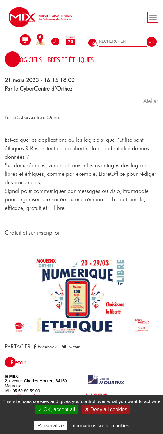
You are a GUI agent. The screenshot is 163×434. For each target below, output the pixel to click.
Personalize (50, 425)
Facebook (45, 346)
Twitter (71, 346)
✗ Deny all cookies (106, 409)
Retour (18, 362)
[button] (81, 296)
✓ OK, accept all (56, 409)
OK (151, 41)
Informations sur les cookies (99, 425)
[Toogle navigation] (152, 17)
